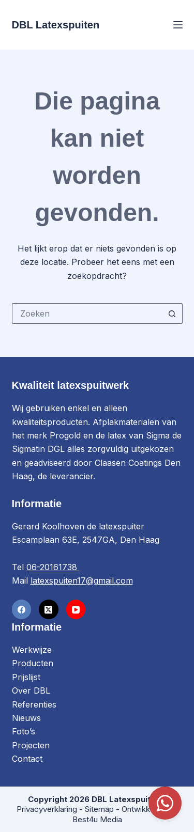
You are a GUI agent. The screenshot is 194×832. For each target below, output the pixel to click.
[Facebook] (22, 609)
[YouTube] (76, 609)
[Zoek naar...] (87, 313)
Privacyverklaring (47, 809)
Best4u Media (97, 819)
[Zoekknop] (172, 313)
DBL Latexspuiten (56, 24)
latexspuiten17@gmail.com (82, 580)
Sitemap (99, 809)
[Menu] (178, 24)
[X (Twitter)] (48, 609)
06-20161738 (53, 567)
